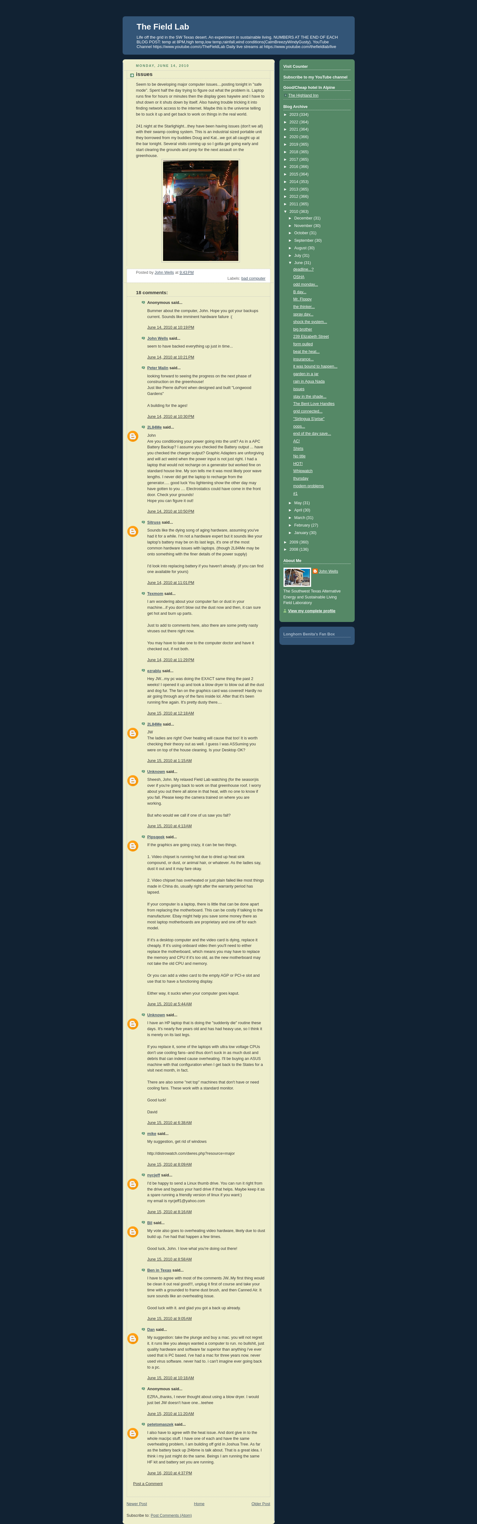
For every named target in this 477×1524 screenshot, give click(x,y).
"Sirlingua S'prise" (309, 419)
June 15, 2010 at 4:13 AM (169, 826)
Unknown (156, 772)
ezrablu (154, 671)
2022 (294, 122)
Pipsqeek (156, 837)
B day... (299, 292)
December (304, 218)
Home (199, 1504)
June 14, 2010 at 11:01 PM (170, 583)
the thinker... (304, 307)
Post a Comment (148, 1484)
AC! (296, 441)
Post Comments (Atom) (171, 1515)
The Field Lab (163, 26)
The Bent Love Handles (314, 404)
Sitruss (154, 522)
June (299, 263)
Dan (151, 1329)
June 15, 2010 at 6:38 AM (169, 1123)
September (304, 240)
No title (299, 456)
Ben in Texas (159, 1270)
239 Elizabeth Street (311, 336)
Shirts (298, 448)
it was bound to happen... (315, 366)
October (301, 233)
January (301, 533)
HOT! (298, 464)
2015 (294, 174)
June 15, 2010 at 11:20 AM (170, 1414)
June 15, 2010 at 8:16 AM (169, 1212)
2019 (294, 144)
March (300, 518)
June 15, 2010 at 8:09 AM (169, 1164)
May (298, 503)
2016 (294, 167)
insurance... (303, 359)
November (304, 226)
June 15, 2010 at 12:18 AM (170, 713)
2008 (294, 549)
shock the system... (310, 322)
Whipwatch (303, 471)
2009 (294, 542)
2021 (294, 129)
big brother (302, 329)
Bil (149, 1223)
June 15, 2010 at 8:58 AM (169, 1259)
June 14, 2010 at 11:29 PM (170, 660)
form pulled (303, 344)
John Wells (157, 338)
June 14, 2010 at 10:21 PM (170, 357)
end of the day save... (312, 433)
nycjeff (153, 1175)
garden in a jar (306, 374)
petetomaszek (160, 1424)
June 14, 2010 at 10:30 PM (170, 416)
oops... (299, 426)
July (298, 255)
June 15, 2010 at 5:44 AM (169, 1004)
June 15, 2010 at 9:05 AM (169, 1318)
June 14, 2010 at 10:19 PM (170, 327)
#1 (295, 493)
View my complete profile (312, 611)
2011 (294, 204)
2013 (294, 189)
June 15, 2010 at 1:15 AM (169, 761)
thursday (300, 478)
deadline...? (303, 269)
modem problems (308, 486)
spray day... (303, 314)
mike (151, 1134)
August (301, 248)
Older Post (261, 1504)
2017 (294, 159)
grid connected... (307, 411)
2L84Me (154, 427)
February (302, 525)
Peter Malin (157, 368)
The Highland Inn (304, 95)
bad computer (253, 278)
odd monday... (305, 284)
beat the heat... (306, 351)
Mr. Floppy (302, 299)
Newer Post (137, 1504)
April (298, 510)
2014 (294, 182)
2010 (294, 211)
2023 (294, 114)
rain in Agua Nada (309, 381)
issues (299, 389)
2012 (294, 196)
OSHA (299, 277)
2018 (294, 152)
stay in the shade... (309, 396)
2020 (294, 137)
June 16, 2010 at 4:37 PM (169, 1473)
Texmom (155, 594)
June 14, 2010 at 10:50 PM (170, 511)
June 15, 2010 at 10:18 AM (170, 1378)
